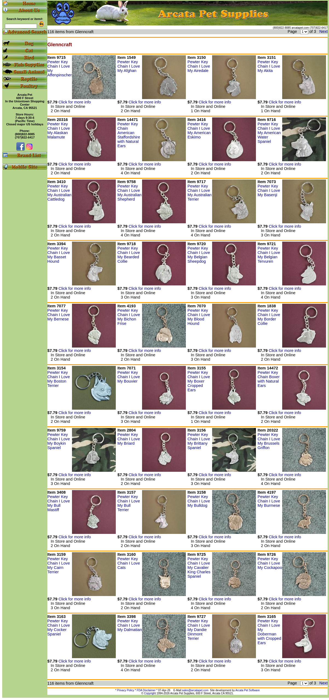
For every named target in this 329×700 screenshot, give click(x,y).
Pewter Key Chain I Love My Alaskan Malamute (58, 130)
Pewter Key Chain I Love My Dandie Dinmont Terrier (198, 630)
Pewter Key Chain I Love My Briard (128, 439)
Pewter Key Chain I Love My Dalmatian (129, 625)
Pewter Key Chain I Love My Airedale (198, 66)
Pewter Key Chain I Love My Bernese (58, 314)
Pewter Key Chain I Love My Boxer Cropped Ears (198, 381)
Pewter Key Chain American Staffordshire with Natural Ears (128, 135)
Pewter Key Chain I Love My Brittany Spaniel (198, 441)
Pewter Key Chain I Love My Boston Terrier (58, 379)
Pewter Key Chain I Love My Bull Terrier (128, 503)
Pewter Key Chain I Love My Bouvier (128, 376)
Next (323, 31)
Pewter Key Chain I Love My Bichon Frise (128, 317)
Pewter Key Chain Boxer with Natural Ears (269, 379)
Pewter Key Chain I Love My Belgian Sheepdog (198, 255)
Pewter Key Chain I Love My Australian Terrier (199, 192)
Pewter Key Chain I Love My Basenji (269, 190)
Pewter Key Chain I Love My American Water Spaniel (269, 133)
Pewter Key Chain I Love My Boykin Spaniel (58, 441)
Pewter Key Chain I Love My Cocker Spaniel (58, 627)
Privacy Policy (125, 690)
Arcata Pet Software (247, 690)
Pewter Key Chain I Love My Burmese (269, 501)
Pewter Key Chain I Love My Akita (269, 66)
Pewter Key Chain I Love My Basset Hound (58, 255)
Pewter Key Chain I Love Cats (128, 563)
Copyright (150, 693)
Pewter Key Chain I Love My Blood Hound (198, 317)
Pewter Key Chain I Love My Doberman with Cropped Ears (269, 632)
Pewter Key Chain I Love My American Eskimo (199, 130)
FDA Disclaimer (146, 690)
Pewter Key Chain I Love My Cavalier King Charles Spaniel (198, 567)
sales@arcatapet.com (195, 690)
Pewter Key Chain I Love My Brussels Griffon (269, 441)
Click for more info (75, 102)
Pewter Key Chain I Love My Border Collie (269, 317)
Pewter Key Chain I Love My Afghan (128, 66)
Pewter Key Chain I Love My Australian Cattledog (59, 192)
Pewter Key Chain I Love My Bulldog (198, 501)
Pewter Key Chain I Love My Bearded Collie (128, 255)
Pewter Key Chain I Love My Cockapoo (270, 563)
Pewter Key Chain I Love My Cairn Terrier (58, 565)
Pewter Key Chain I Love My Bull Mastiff (58, 503)
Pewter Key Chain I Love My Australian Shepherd (129, 192)
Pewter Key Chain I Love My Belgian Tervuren (269, 255)
